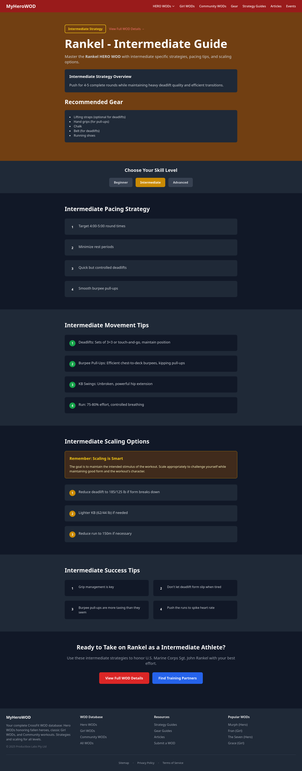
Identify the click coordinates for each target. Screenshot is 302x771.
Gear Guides (163, 731)
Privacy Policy (145, 763)
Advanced (180, 182)
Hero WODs (88, 725)
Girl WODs (187, 6)
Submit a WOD (164, 743)
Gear (234, 6)
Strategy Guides (254, 6)
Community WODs (212, 6)
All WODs (86, 743)
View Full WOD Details (124, 678)
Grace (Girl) (236, 743)
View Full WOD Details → (126, 29)
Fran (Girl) (235, 731)
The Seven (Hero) (240, 737)
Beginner (121, 182)
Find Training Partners (178, 678)
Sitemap (124, 763)
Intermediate (150, 182)
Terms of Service (173, 763)
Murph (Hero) (237, 725)
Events (291, 6)
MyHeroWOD (21, 6)
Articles (276, 6)
